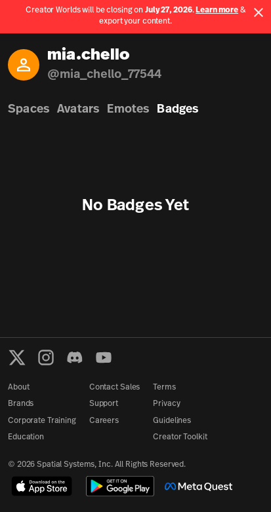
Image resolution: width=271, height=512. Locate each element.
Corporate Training (42, 421)
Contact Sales (114, 388)
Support (103, 404)
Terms (164, 388)
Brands (20, 404)
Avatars (78, 109)
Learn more (217, 10)
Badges (177, 109)
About (18, 388)
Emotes (128, 109)
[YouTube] (103, 357)
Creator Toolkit (180, 437)
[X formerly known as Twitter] (17, 357)
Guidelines (172, 421)
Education (26, 437)
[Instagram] (46, 357)
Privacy (166, 404)
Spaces (28, 109)
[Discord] (75, 357)
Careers (104, 421)
